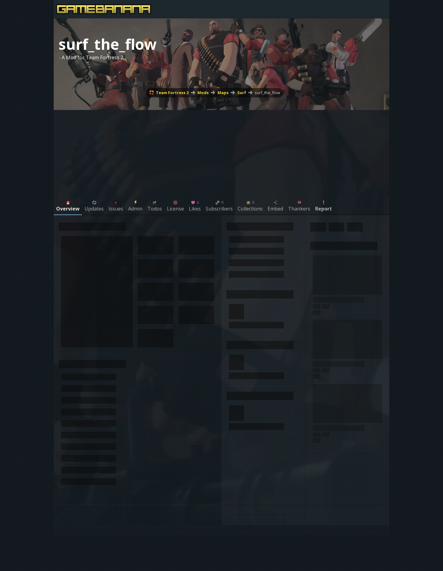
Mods (203, 92)
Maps (223, 92)
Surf (241, 92)
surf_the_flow (267, 92)
